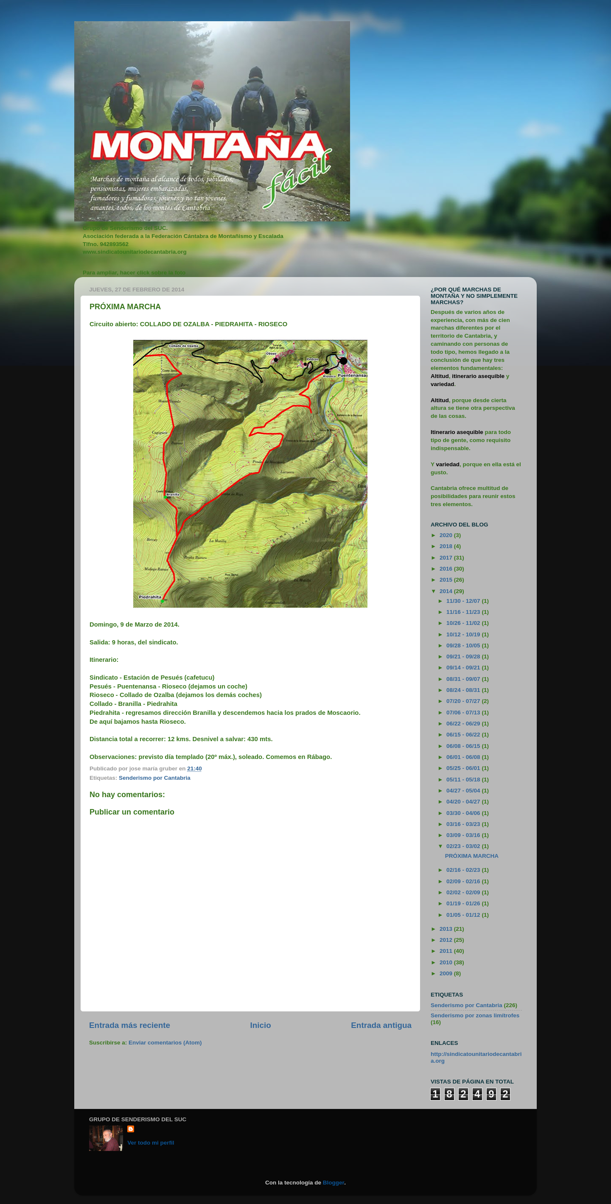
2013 (447, 929)
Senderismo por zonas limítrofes (475, 1015)
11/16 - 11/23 (464, 612)
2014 (447, 591)
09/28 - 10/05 (464, 645)
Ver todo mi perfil (150, 1143)
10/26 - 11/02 (464, 623)
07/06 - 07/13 (464, 712)
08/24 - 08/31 (464, 690)
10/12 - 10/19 (464, 634)
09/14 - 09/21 (464, 667)
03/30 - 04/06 (464, 813)
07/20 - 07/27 (464, 701)
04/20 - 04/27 (464, 801)
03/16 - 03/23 (464, 824)
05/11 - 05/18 (464, 779)
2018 (447, 546)
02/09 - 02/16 (464, 881)
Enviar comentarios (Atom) (165, 1042)
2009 (447, 973)
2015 (447, 580)
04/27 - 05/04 (464, 790)
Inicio (260, 1025)
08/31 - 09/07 (464, 679)
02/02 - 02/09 (464, 892)
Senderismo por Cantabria (155, 778)
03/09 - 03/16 (464, 835)
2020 (447, 535)
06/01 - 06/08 (464, 757)
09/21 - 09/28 (464, 656)
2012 (447, 940)
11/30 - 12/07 (464, 601)
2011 (447, 951)
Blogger (333, 1182)
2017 (447, 557)
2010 (447, 962)
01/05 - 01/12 (464, 915)
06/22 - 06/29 (464, 723)
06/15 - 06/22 (464, 734)
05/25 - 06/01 (464, 768)
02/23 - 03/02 (464, 846)
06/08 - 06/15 (464, 746)
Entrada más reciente (129, 1025)
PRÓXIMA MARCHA (472, 856)
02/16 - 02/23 (464, 870)
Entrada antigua (381, 1025)
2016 (447, 569)
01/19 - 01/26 (464, 903)
